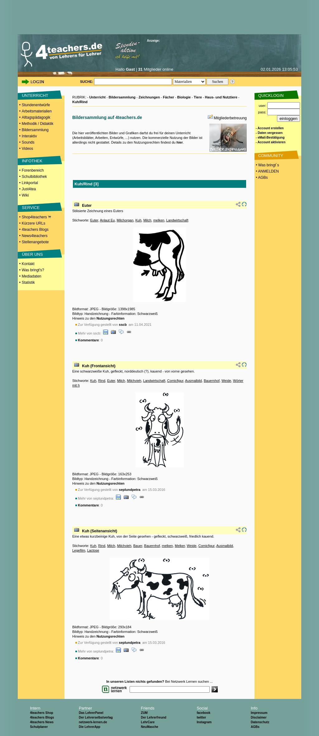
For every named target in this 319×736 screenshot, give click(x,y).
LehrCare (148, 722)
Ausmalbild (193, 380)
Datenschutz (260, 722)
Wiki (25, 195)
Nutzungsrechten (111, 318)
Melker (180, 546)
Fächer (168, 97)
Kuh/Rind (80, 102)
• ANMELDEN (267, 171)
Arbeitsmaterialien (37, 111)
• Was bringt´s (267, 165)
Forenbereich (33, 170)
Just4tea (29, 189)
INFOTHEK (32, 161)
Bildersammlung (35, 130)
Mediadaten (31, 276)
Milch (147, 220)
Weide (226, 380)
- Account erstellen (270, 128)
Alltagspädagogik (36, 117)
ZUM (144, 713)
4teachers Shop (41, 713)
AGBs (255, 727)
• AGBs (261, 177)
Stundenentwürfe (36, 105)
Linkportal (30, 183)
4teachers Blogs (35, 229)
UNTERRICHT (35, 95)
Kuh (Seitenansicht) (99, 531)
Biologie (184, 97)
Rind (101, 380)
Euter (87, 205)
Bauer (137, 546)
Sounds (28, 142)
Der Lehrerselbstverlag (96, 717)
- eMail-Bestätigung (270, 137)
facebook (203, 713)
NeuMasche (149, 727)
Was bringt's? (33, 270)
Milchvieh (134, 380)
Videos (27, 148)
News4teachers (35, 236)
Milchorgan (125, 220)
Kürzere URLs (33, 223)
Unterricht (97, 97)
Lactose (93, 550)
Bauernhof (212, 380)
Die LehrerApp (89, 727)
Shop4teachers (36, 217)
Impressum (259, 713)
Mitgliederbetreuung (230, 118)
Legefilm (78, 550)
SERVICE (31, 207)
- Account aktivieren (270, 142)
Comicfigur (175, 380)
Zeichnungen (149, 97)
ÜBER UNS (32, 254)
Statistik (28, 282)
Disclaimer (259, 717)
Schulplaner (39, 727)
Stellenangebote (35, 242)
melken (158, 220)
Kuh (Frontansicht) (98, 366)
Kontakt (28, 264)
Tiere (198, 97)
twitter (201, 717)
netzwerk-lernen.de (93, 722)
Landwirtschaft (177, 220)
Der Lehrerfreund (153, 717)
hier (179, 142)
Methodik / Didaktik (37, 123)
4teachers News (42, 722)
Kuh (138, 220)
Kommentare (88, 340)
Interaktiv (29, 136)
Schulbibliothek (34, 176)
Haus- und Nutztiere (221, 97)
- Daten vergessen (269, 133)
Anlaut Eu (107, 220)
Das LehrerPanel (91, 713)
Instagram (204, 722)
